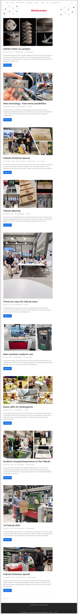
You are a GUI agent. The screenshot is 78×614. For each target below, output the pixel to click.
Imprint (51, 612)
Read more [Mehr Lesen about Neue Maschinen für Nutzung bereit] (8, 368)
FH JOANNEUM (24, 612)
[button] (71, 2)
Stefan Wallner (19, 52)
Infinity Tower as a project (16, 48)
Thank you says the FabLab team (20, 301)
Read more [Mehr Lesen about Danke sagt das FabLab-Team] (8, 316)
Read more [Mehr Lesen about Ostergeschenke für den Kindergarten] (8, 423)
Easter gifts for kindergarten (18, 406)
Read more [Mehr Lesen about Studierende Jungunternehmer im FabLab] (8, 477)
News (27, 52)
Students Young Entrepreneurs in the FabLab (26, 461)
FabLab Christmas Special (16, 157)
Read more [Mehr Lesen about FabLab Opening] (8, 225)
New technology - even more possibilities (24, 103)
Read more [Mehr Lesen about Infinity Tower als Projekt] (8, 65)
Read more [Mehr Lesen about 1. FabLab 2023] (8, 539)
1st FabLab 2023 (11, 525)
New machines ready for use (18, 354)
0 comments (42, 161)
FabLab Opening (11, 210)
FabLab (31, 52)
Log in (55, 612)
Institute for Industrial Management (38, 612)
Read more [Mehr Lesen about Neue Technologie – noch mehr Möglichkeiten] (8, 120)
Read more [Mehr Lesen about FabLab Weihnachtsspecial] (8, 172)
